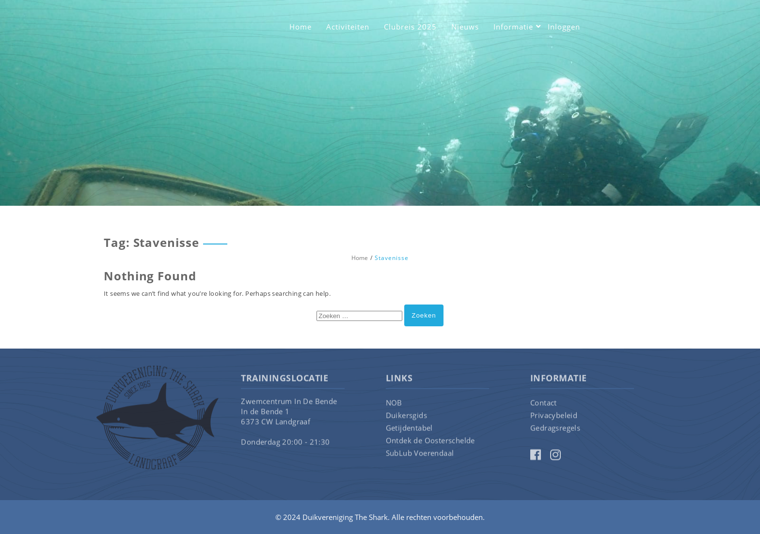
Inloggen (564, 26)
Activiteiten (347, 26)
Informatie (513, 26)
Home (300, 26)
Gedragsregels (555, 429)
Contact (543, 404)
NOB (394, 404)
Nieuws (465, 26)
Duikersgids (406, 417)
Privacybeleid (553, 417)
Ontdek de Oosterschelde (430, 442)
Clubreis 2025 (410, 26)
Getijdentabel (409, 429)
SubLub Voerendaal (420, 454)
